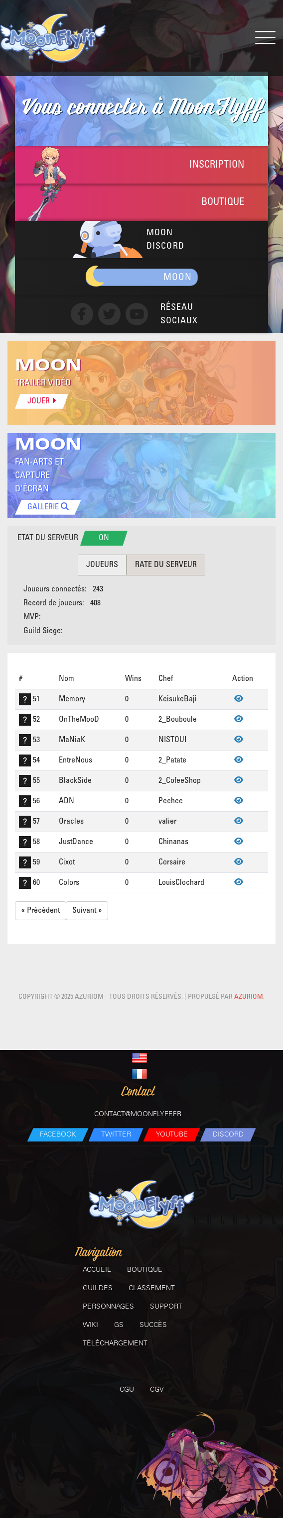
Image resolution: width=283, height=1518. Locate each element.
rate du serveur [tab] (166, 565)
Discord (228, 1135)
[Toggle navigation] (265, 38)
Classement (152, 1288)
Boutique (144, 1270)
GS (119, 1325)
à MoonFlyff (141, 108)
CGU (127, 1390)
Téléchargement (115, 1343)
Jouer (41, 400)
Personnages (108, 1307)
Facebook (58, 1135)
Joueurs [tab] (102, 565)
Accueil (97, 1270)
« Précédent (40, 910)
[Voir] (238, 699)
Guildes (98, 1288)
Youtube (172, 1135)
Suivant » (87, 910)
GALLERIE (48, 506)
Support (166, 1307)
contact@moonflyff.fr (137, 1114)
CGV (157, 1390)
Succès (153, 1325)
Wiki (90, 1325)
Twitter (116, 1135)
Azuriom (248, 997)
